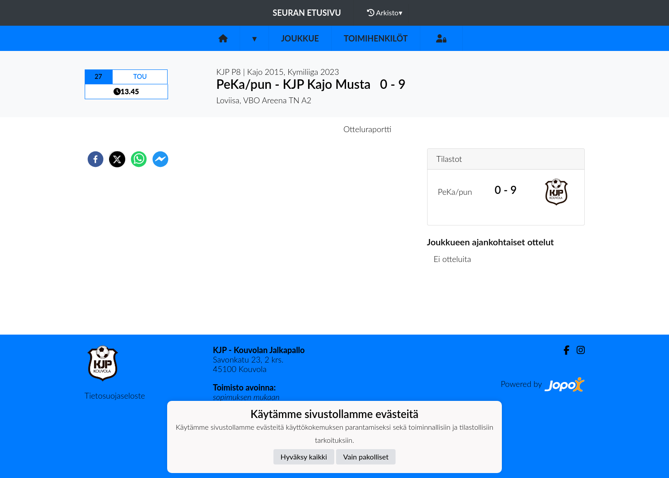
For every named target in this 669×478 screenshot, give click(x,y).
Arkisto (384, 12)
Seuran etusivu (307, 13)
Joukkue (300, 38)
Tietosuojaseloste (115, 395)
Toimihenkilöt (376, 38)
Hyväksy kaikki (304, 456)
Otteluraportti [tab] (367, 129)
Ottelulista (456, 304)
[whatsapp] (139, 159)
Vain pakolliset (366, 456)
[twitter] (117, 159)
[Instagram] (577, 350)
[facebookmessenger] (160, 159)
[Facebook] (562, 350)
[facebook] (95, 159)
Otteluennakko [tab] (303, 129)
